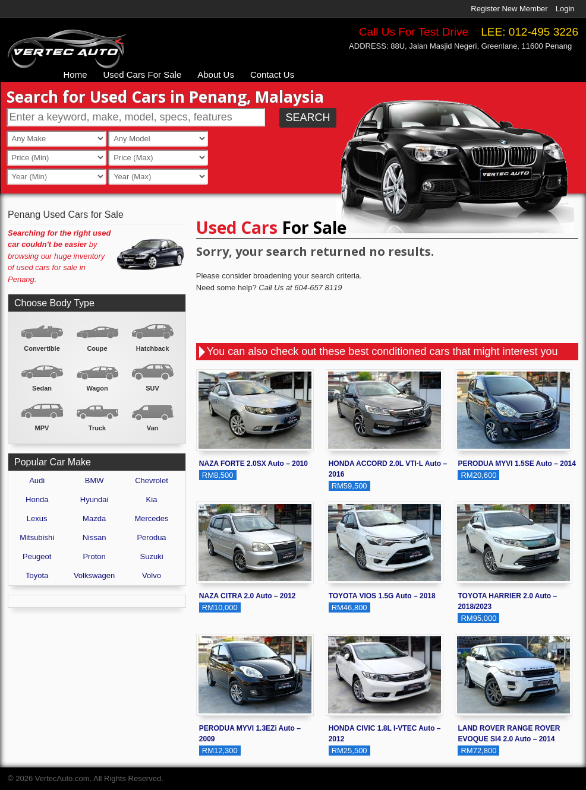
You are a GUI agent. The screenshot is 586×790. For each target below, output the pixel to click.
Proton (94, 556)
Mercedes (151, 518)
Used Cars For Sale (142, 74)
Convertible (42, 348)
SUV (152, 388)
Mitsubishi (37, 537)
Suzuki (151, 556)
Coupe (97, 348)
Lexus (37, 518)
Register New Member (509, 8)
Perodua (151, 537)
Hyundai (94, 499)
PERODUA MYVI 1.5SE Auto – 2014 (517, 463)
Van (153, 428)
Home (75, 74)
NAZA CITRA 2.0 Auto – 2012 (247, 596)
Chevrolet (151, 480)
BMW (94, 480)
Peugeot (37, 556)
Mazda (94, 518)
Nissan (94, 537)
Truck (97, 428)
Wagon (97, 388)
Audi (37, 480)
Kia (151, 499)
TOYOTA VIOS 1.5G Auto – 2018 (382, 596)
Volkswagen (94, 575)
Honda (37, 499)
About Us (215, 74)
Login (565, 8)
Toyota (37, 575)
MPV (42, 428)
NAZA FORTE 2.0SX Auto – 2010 (253, 463)
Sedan (42, 388)
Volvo (151, 575)
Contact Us (272, 74)
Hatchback (152, 348)
